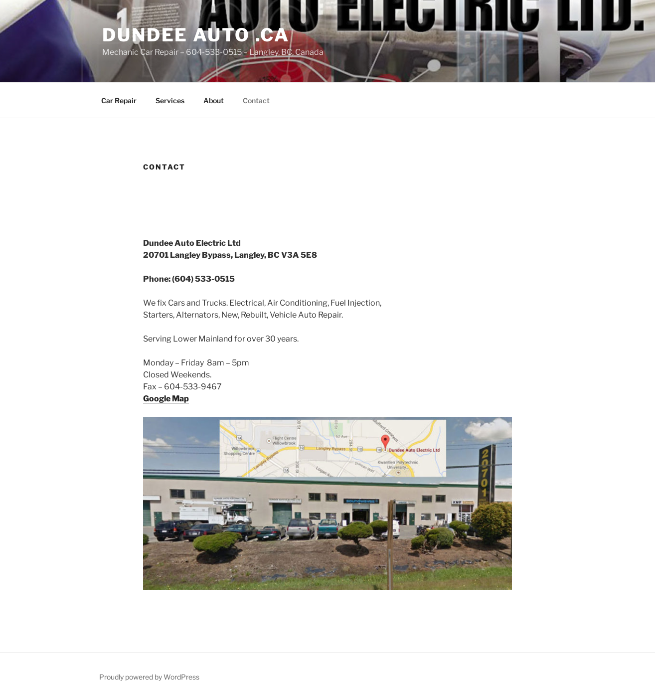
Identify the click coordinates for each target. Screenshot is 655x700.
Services (170, 100)
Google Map (166, 398)
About (213, 100)
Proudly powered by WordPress (149, 677)
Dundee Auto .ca (196, 35)
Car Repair (119, 100)
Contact (256, 100)
